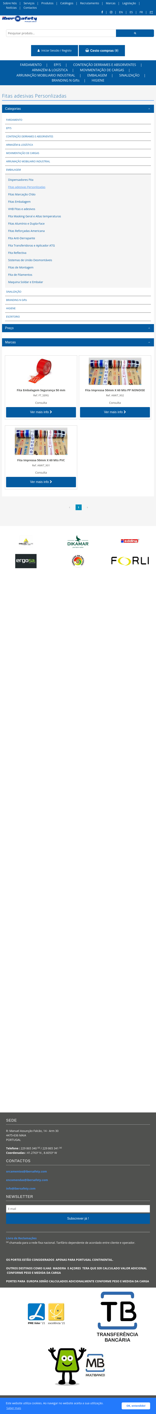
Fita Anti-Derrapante (21, 238)
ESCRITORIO (13, 316)
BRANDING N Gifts (65, 80)
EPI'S (57, 65)
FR (141, 12)
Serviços (29, 3)
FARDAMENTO (31, 65)
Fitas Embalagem (19, 202)
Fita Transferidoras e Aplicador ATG (31, 245)
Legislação (129, 3)
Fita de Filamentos (20, 275)
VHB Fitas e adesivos (21, 209)
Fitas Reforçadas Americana (26, 231)
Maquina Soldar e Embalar (25, 282)
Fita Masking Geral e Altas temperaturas (34, 216)
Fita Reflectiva (17, 253)
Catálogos (66, 3)
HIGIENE (98, 80)
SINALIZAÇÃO (129, 75)
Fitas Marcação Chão (22, 194)
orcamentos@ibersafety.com (26, 1171)
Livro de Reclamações (21, 1238)
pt (151, 12)
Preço (9, 328)
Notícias (11, 8)
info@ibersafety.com (21, 1188)
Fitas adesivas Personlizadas (26, 187)
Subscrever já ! (78, 1218)
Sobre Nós (10, 3)
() (101, 50)
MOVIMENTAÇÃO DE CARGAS (102, 70)
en (121, 12)
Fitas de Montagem (21, 267)
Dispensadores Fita (20, 180)
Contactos (30, 8)
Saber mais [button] (13, 1408)
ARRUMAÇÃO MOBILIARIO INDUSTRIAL (45, 75)
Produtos (47, 3)
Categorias (13, 108)
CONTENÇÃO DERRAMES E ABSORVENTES (104, 65)
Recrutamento (89, 3)
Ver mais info (41, 412)
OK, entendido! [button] (136, 1406)
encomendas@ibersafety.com (27, 1180)
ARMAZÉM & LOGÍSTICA (50, 70)
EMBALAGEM (97, 75)
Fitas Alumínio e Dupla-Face (26, 223)
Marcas (110, 3)
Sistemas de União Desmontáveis (30, 260)
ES (131, 12)
